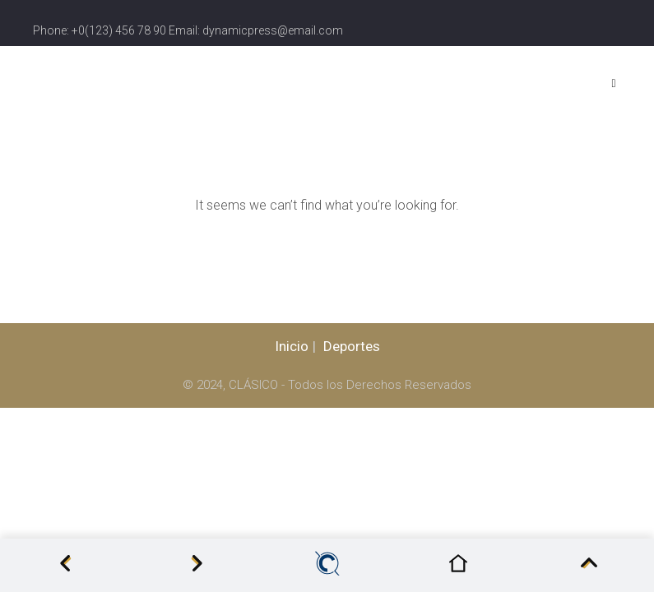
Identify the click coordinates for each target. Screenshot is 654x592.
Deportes (351, 346)
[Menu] (617, 83)
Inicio (291, 346)
